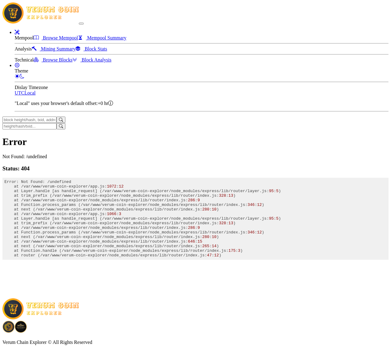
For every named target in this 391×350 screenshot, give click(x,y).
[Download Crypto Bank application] (21, 330)
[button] (17, 32)
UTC (19, 92)
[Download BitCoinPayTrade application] (8, 330)
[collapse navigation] (81, 23)
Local (29, 92)
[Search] (61, 120)
